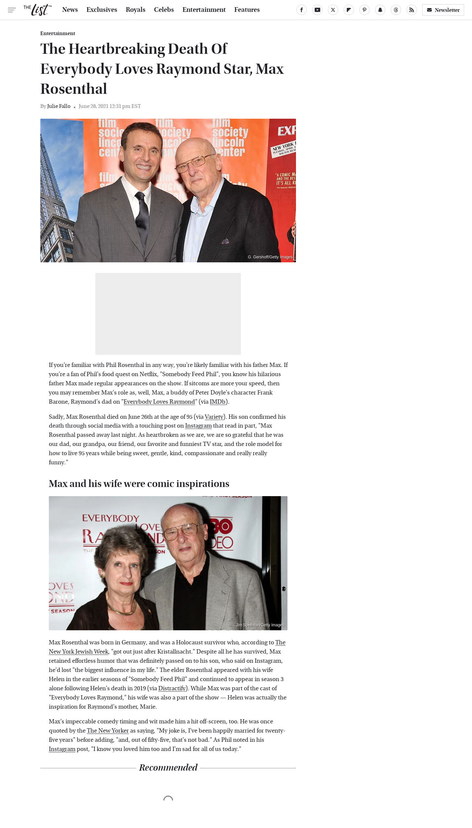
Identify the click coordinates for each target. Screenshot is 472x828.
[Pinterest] (364, 10)
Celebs (164, 10)
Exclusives (102, 10)
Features (247, 10)
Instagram (198, 425)
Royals (136, 10)
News (70, 10)
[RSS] (411, 10)
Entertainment (204, 10)
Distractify (172, 688)
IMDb (218, 401)
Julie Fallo (58, 106)
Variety (214, 417)
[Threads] (396, 10)
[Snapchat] (380, 10)
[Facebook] (301, 10)
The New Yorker (108, 730)
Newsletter (443, 10)
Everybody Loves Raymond (159, 401)
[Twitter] (333, 10)
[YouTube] (317, 10)
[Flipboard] (349, 10)
